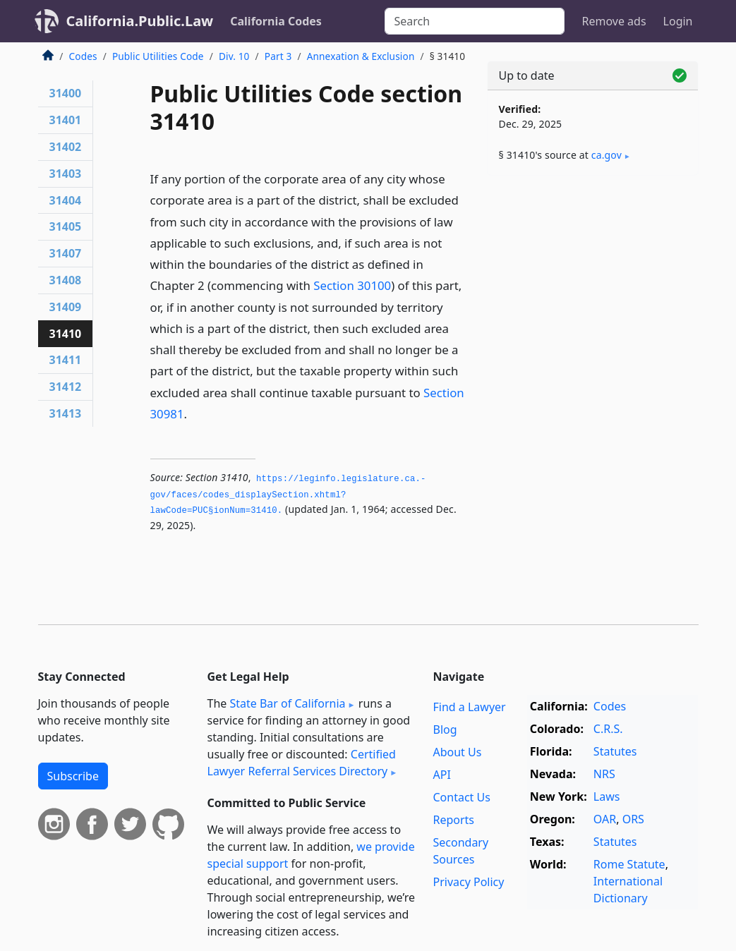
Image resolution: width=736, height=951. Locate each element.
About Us (457, 752)
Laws (606, 796)
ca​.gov (606, 155)
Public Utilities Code (158, 56)
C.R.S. (608, 729)
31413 (65, 413)
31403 (65, 173)
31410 (65, 333)
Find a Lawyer (469, 707)
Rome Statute (629, 864)
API (441, 774)
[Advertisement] (593, 283)
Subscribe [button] (73, 776)
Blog (445, 729)
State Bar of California (287, 703)
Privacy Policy (468, 882)
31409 (65, 307)
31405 (65, 226)
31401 (65, 120)
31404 (65, 200)
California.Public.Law (140, 20)
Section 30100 (352, 285)
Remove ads (613, 21)
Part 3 (278, 56)
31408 (65, 280)
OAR (604, 819)
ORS (633, 819)
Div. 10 (234, 56)
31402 (65, 147)
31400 (65, 93)
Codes (83, 56)
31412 (65, 386)
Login (678, 21)
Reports (453, 820)
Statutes (615, 751)
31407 (65, 253)
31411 (65, 360)
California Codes (276, 21)
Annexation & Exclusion (361, 56)
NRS (604, 774)
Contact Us (461, 797)
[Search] (475, 21)
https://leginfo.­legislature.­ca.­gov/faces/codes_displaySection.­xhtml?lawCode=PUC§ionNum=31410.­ (288, 495)
